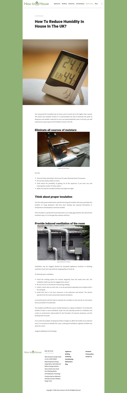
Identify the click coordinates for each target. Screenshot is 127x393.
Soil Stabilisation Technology (52, 374)
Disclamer (88, 352)
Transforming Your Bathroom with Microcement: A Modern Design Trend (53, 379)
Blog (96, 3)
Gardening (71, 3)
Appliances (57, 3)
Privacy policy (90, 355)
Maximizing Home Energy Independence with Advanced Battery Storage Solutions (53, 364)
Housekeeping (80, 3)
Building (64, 3)
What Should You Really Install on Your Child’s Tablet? (53, 358)
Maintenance (89, 3)
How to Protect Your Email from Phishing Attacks (52, 370)
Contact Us (89, 357)
